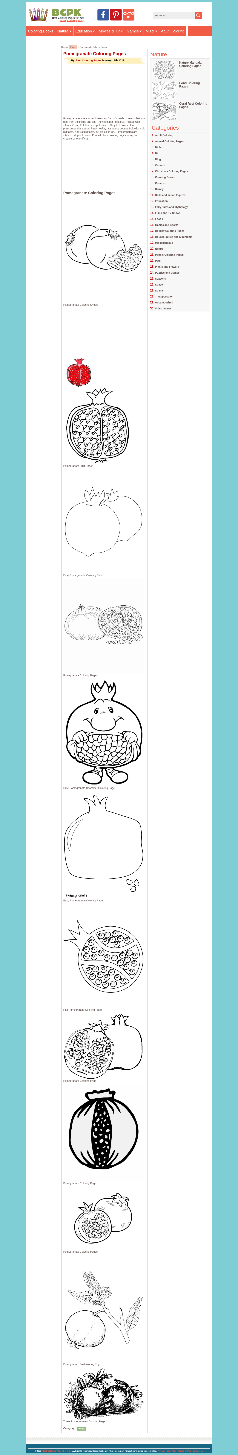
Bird (157, 153)
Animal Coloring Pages (169, 141)
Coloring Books (40, 31)
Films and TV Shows (168, 213)
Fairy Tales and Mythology (171, 207)
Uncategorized (164, 302)
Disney (159, 189)
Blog (158, 159)
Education (83, 31)
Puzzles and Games (167, 272)
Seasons (160, 278)
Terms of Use (184, 1451)
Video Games (163, 308)
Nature (62, 31)
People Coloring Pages (169, 254)
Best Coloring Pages (88, 60)
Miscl (150, 31)
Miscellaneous (164, 242)
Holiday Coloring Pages (170, 230)
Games (133, 31)
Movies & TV (109, 31)
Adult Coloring (173, 31)
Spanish (160, 290)
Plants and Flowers (167, 266)
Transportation (164, 296)
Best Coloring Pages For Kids (56, 1451)
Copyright (171, 1451)
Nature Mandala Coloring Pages (190, 64)
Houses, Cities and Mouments (173, 236)
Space (159, 284)
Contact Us (198, 1451)
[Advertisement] (104, 90)
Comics (160, 183)
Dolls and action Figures (170, 195)
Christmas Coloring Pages (171, 171)
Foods (73, 47)
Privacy (161, 1451)
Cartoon (160, 165)
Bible (158, 147)
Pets (158, 260)
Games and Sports (166, 224)
